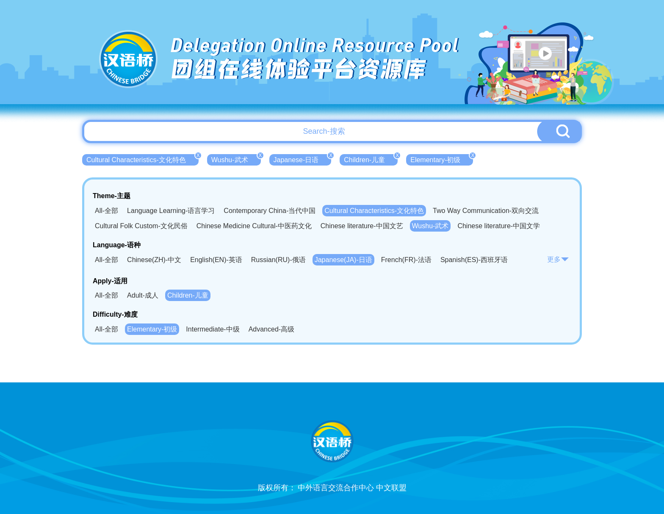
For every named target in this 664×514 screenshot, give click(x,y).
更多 (558, 259)
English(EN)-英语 (216, 259)
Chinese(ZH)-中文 (154, 259)
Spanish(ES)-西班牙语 (474, 259)
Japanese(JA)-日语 (343, 259)
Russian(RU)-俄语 (278, 259)
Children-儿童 (371, 158)
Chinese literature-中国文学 (498, 225)
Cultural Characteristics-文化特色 (142, 158)
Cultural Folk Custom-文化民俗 (141, 225)
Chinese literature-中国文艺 (362, 225)
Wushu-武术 (236, 158)
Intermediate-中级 (212, 329)
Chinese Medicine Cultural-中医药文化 (254, 225)
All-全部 (106, 210)
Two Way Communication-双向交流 (486, 210)
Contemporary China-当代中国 (269, 210)
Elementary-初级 (441, 158)
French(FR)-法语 (406, 259)
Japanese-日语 (303, 158)
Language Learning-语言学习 (171, 210)
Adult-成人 (142, 295)
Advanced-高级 (272, 329)
